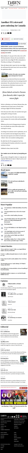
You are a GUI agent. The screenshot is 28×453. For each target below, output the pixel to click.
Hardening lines (8, 224)
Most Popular (6, 204)
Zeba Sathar (10, 286)
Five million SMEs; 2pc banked (15, 294)
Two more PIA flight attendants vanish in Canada (17, 173)
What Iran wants (12, 309)
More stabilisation (5, 331)
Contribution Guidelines (6, 421)
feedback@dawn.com (6, 160)
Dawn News (16, 441)
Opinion (4, 281)
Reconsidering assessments (15, 317)
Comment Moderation (5, 429)
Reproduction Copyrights (19, 421)
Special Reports (17, 437)
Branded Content (18, 424)
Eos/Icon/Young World (5, 444)
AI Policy (2, 424)
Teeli (2, 449)
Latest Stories (6, 246)
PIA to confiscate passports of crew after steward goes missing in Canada (17, 191)
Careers (16, 426)
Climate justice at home (14, 283)
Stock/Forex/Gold (4, 434)
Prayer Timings (4, 432)
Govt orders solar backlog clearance (13, 215)
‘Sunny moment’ (12, 302)
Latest (6, 8)
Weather (2, 436)
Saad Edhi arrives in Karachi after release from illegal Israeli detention (14, 269)
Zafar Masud (10, 296)
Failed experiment (5, 350)
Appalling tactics (5, 341)
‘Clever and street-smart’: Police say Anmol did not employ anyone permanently (13, 249)
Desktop (2, 437)
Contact (2, 419)
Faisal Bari (10, 320)
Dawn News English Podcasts (8, 387)
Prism (15, 434)
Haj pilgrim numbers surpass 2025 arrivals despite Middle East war (13, 273)
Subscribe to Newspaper (19, 419)
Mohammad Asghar (5, 30)
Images (15, 436)
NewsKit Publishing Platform (19, 445)
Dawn (15, 432)
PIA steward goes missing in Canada (16, 181)
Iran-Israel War (21, 8)
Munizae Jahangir (11, 312)
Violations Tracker (13, 8)
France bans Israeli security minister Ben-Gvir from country (14, 259)
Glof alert (3, 378)
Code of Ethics (4, 422)
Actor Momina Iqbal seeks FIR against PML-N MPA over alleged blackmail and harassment (15, 220)
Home (2, 8)
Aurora (15, 439)
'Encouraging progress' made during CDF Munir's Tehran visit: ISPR (13, 264)
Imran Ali (10, 304)
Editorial (4, 327)
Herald (2, 447)
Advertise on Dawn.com (19, 422)
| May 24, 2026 (14, 5)
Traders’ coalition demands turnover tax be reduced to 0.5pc (14, 254)
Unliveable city (4, 370)
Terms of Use (3, 426)
